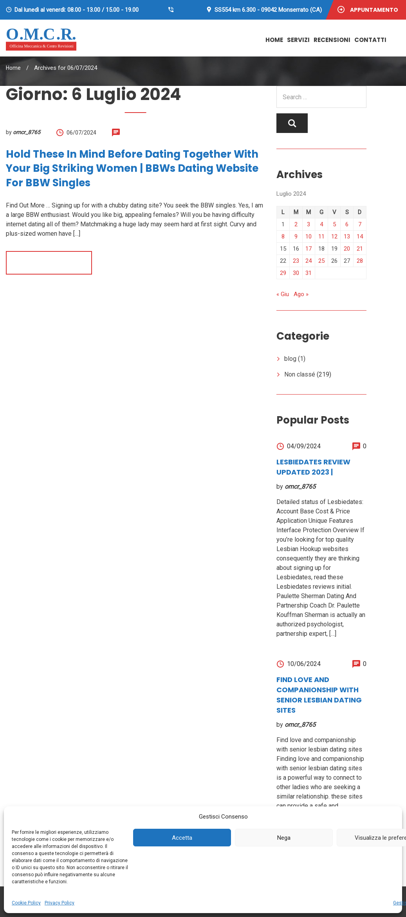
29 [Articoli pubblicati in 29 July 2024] (283, 273)
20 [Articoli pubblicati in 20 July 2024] (347, 248)
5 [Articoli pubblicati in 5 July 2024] (334, 224)
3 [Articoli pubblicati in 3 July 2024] (308, 224)
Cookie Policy (26, 903)
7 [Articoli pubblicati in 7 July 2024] (359, 224)
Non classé (299, 374)
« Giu (282, 294)
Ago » (301, 294)
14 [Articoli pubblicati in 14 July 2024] (360, 236)
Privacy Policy (59, 903)
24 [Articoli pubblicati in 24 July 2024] (308, 260)
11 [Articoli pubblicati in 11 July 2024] (321, 236)
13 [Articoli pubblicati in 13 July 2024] (347, 236)
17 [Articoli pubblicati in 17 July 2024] (308, 248)
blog (290, 358)
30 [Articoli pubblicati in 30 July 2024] (296, 273)
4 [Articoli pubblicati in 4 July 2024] (321, 224)
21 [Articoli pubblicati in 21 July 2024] (360, 248)
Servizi (298, 40)
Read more (49, 262)
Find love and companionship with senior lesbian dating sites (319, 695)
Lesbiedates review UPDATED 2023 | (313, 467)
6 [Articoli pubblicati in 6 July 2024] (346, 224)
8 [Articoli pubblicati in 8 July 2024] (283, 236)
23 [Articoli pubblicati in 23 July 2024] (296, 260)
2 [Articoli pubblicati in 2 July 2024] (296, 224)
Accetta (182, 837)
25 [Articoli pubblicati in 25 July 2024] (321, 260)
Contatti (370, 40)
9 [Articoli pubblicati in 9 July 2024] (296, 236)
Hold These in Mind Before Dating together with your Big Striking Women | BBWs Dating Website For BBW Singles (132, 168)
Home (274, 40)
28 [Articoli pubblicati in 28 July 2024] (360, 260)
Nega (284, 837)
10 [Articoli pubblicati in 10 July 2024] (308, 236)
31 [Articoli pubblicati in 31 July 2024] (308, 273)
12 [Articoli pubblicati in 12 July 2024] (334, 236)
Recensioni (332, 40)
